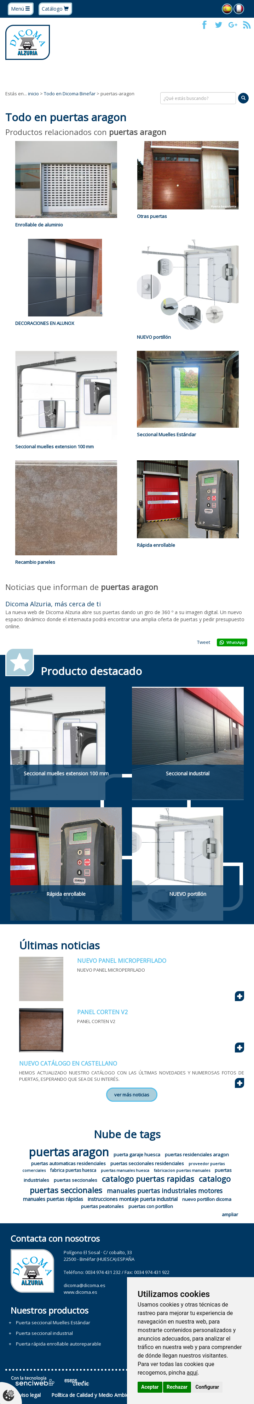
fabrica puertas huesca (73, 1170)
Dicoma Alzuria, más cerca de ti (53, 604)
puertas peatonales (102, 1206)
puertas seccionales (75, 1180)
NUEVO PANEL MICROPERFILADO (121, 961)
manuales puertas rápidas (53, 1199)
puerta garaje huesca (137, 1154)
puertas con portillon (150, 1206)
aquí (192, 1372)
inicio (33, 93)
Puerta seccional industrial (44, 1333)
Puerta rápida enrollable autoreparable (58, 1344)
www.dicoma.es (80, 1292)
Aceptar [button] (150, 1387)
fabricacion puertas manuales (182, 1170)
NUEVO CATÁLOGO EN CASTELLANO (68, 1063)
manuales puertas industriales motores (165, 1190)
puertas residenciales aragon (197, 1154)
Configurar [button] (207, 1387)
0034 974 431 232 (103, 1272)
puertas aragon (69, 1151)
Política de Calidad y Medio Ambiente (93, 1395)
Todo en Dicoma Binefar (70, 93)
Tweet (203, 642)
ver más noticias (131, 1094)
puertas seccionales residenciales (147, 1163)
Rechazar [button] (177, 1387)
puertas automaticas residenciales (68, 1163)
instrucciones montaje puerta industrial (133, 1199)
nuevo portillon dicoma (206, 1199)
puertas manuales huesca (125, 1170)
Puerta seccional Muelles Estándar (53, 1322)
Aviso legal (28, 1395)
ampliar (230, 1214)
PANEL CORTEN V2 (102, 1012)
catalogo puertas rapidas (148, 1178)
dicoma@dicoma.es (84, 1285)
